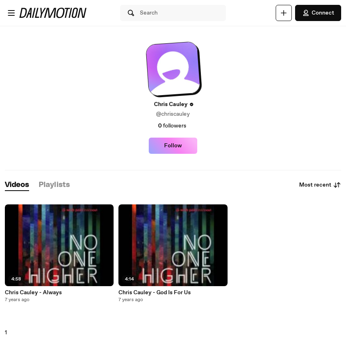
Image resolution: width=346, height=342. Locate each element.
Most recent (320, 185)
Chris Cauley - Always (33, 292)
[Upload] (284, 13)
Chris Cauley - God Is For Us (154, 292)
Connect (318, 13)
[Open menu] (11, 13)
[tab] (17, 185)
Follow (173, 145)
